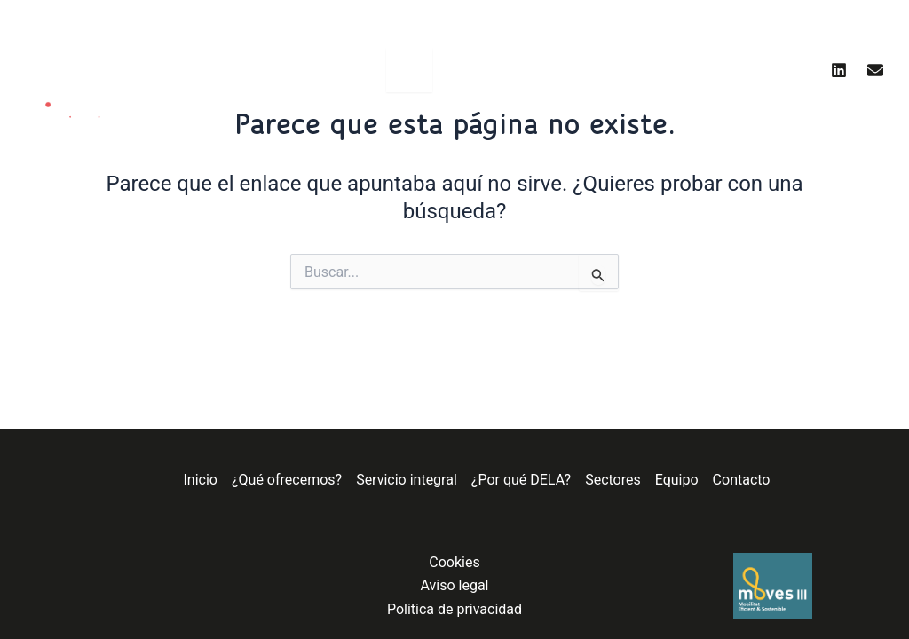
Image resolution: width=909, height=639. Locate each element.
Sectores (613, 479)
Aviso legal (455, 585)
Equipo (677, 479)
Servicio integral (406, 479)
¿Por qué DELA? (521, 479)
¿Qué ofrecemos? (287, 479)
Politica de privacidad (454, 609)
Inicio (200, 479)
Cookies (454, 562)
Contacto (742, 479)
